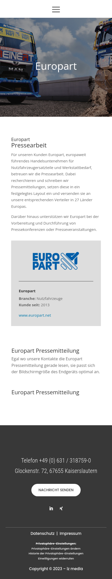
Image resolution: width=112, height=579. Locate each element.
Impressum (70, 533)
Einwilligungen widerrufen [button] (56, 558)
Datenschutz (43, 533)
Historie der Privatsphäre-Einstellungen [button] (56, 553)
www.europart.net (35, 315)
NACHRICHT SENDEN (56, 489)
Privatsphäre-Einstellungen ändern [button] (55, 549)
